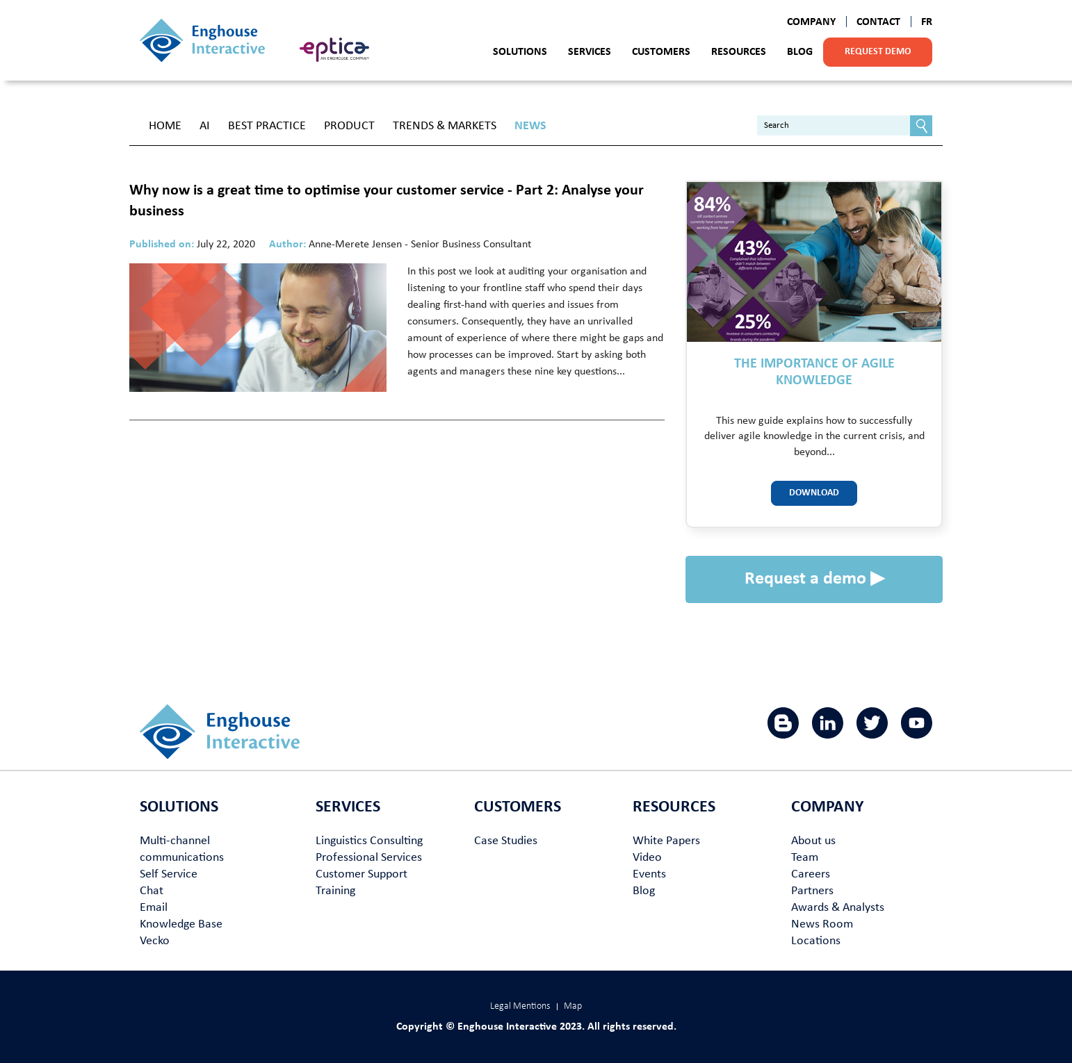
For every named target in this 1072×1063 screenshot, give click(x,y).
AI (205, 126)
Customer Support (361, 874)
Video (647, 857)
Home (165, 126)
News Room (822, 924)
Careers (810, 874)
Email (154, 907)
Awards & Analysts (837, 907)
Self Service (168, 874)
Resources (738, 52)
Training (335, 891)
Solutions (520, 52)
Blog (800, 52)
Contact (878, 22)
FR (926, 22)
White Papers (666, 841)
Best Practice (267, 126)
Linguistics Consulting (369, 841)
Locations (815, 941)
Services (589, 52)
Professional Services (369, 857)
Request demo (878, 52)
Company (811, 22)
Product (349, 126)
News (530, 126)
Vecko (155, 941)
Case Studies (505, 841)
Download (814, 493)
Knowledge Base (181, 924)
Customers (661, 52)
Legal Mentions (520, 1006)
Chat (151, 891)
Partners (812, 891)
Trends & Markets (444, 126)
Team (804, 857)
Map (573, 1006)
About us (813, 841)
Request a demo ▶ (814, 579)
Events (649, 874)
